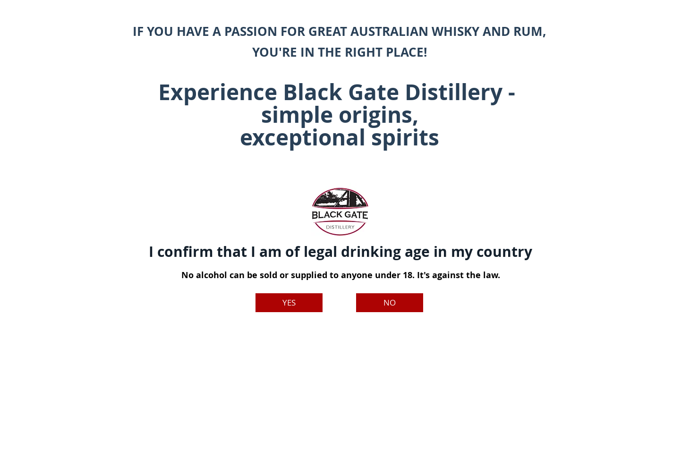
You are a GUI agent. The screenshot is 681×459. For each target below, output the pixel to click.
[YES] (289, 302)
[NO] (389, 302)
